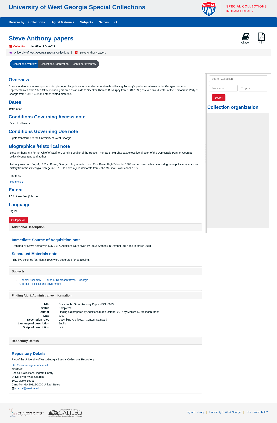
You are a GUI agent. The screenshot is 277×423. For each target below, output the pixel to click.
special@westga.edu (27, 388)
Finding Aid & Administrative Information (42, 295)
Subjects (86, 22)
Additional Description (28, 227)
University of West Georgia (225, 412)
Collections (36, 22)
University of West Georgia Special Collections (77, 7)
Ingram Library (195, 412)
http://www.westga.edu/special (30, 365)
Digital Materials (62, 22)
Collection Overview (25, 63)
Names (104, 22)
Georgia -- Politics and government (40, 283)
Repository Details (25, 341)
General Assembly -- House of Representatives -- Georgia (53, 279)
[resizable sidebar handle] (206, 153)
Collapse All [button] (18, 220)
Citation (245, 38)
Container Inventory (84, 63)
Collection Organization (55, 63)
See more (17, 181)
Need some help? (257, 412)
